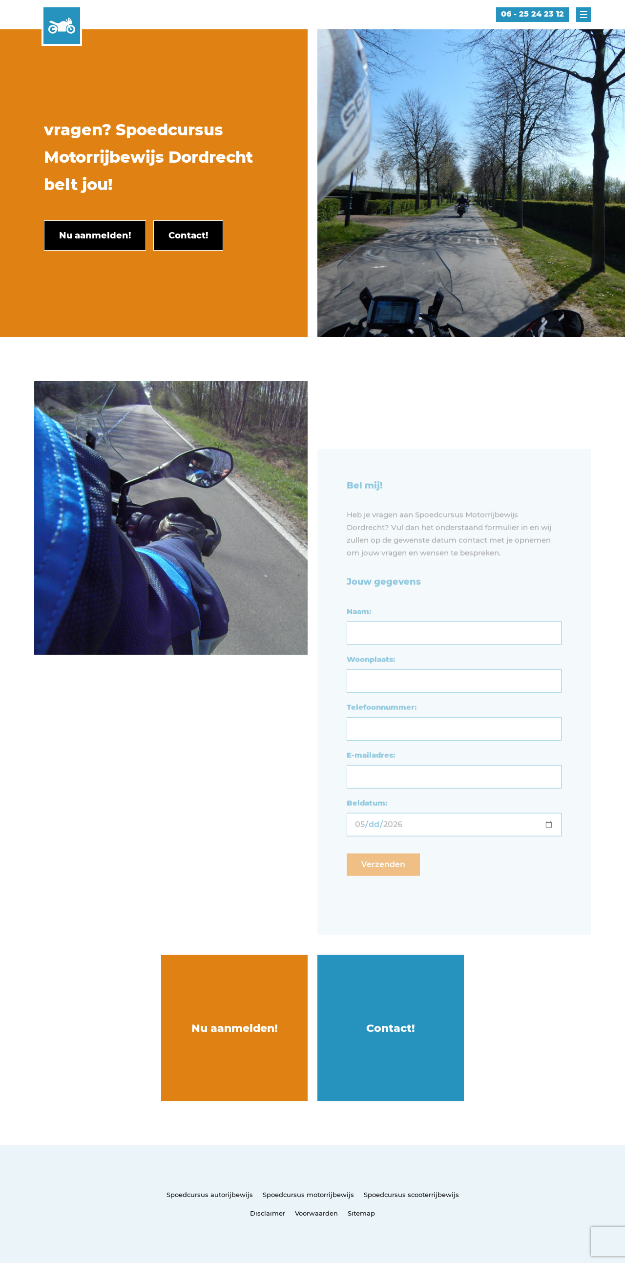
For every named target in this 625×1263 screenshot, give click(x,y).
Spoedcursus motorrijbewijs (308, 1195)
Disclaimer (267, 1213)
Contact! (390, 1028)
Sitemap (361, 1213)
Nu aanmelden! (234, 1028)
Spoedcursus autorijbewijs (210, 1195)
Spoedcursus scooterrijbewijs (411, 1195)
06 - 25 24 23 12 (532, 14)
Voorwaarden (316, 1213)
